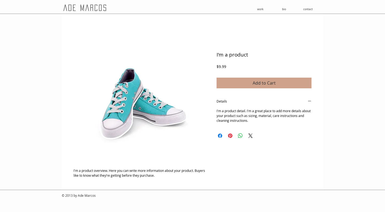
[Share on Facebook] (220, 135)
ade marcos (85, 8)
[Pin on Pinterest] (230, 135)
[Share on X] (250, 135)
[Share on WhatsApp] (240, 135)
